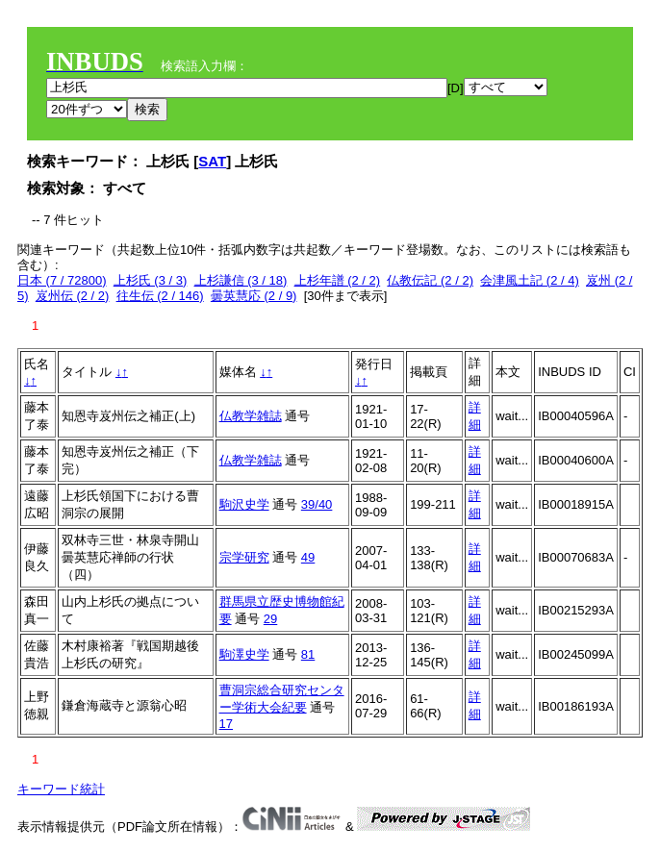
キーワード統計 (61, 789)
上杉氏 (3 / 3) (151, 280)
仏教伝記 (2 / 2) (430, 280)
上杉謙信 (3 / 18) (241, 280)
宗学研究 (244, 557)
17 (226, 723)
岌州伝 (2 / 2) (73, 295)
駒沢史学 (244, 504)
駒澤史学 (244, 654)
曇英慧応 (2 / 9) (254, 295)
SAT (212, 161)
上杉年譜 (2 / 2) (337, 280)
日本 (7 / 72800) (62, 280)
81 (308, 654)
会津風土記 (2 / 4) (529, 280)
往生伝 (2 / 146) (160, 295)
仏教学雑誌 (250, 416)
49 (308, 557)
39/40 (317, 504)
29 (270, 619)
